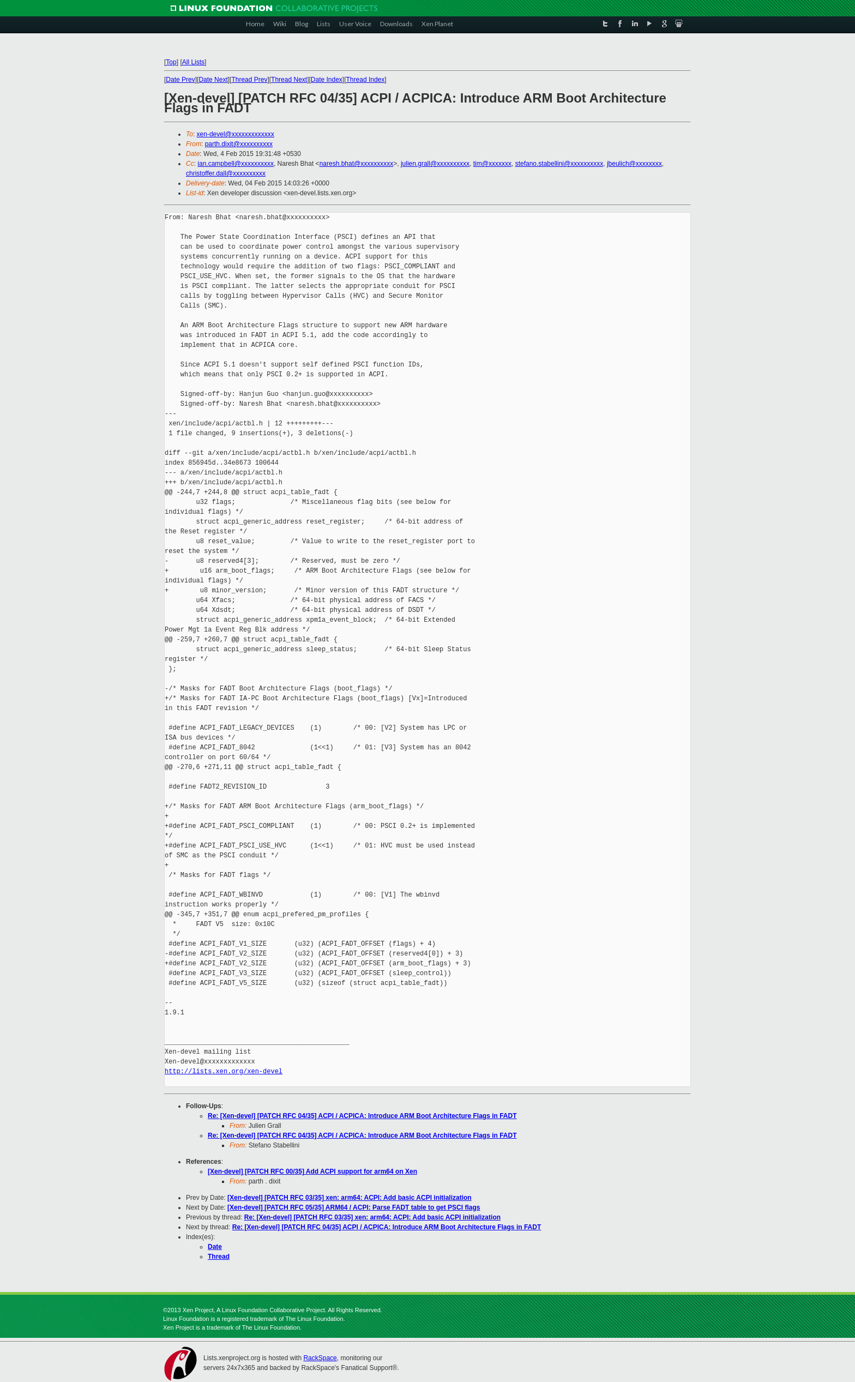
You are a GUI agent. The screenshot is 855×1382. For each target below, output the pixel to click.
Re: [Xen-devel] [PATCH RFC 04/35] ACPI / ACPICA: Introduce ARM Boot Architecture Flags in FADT (362, 1116)
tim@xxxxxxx (492, 163)
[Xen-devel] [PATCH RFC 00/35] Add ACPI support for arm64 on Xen (312, 1171)
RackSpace (319, 1358)
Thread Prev (249, 79)
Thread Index (365, 79)
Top (171, 62)
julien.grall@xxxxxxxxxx (435, 163)
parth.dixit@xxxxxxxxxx (239, 144)
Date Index (326, 79)
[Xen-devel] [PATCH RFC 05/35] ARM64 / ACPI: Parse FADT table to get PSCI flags (353, 1207)
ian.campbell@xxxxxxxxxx (235, 163)
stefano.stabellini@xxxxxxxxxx (559, 163)
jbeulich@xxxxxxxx (634, 163)
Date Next (212, 79)
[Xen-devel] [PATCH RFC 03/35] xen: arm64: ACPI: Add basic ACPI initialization (349, 1197)
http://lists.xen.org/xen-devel (223, 1071)
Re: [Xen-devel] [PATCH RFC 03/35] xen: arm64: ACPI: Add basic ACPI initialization (372, 1217)
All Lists (193, 62)
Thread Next (289, 79)
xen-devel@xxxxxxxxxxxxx (235, 134)
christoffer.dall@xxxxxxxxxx (226, 173)
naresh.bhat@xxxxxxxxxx (357, 163)
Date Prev (180, 79)
